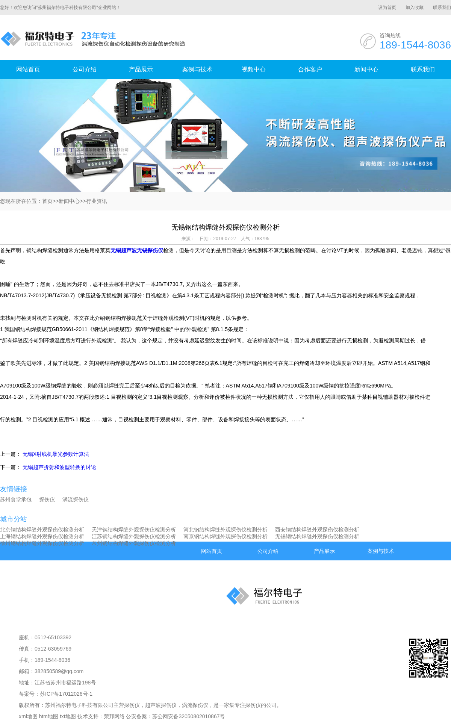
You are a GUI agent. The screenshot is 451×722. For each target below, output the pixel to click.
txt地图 (68, 716)
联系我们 (442, 7)
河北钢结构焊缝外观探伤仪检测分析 (225, 530)
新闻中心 (366, 69)
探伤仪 (47, 499)
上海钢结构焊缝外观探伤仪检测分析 (42, 536)
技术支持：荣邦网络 (101, 716)
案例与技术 (197, 69)
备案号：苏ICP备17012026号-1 (55, 694)
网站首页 (28, 69)
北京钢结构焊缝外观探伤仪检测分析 (42, 530)
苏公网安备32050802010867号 (188, 716)
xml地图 (28, 716)
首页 (47, 201)
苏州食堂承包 (16, 499)
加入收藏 (415, 7)
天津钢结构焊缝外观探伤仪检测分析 (134, 530)
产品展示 (141, 69)
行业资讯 (96, 201)
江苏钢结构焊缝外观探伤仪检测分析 (134, 536)
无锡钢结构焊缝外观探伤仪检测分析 (317, 536)
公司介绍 (85, 69)
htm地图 (48, 716)
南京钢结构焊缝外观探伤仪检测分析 (225, 536)
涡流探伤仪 (75, 499)
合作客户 (310, 69)
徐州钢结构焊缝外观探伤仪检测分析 (42, 543)
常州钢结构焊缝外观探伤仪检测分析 (134, 543)
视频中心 (254, 69)
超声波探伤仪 (161, 705)
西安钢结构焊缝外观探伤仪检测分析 (317, 530)
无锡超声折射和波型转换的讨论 (59, 467)
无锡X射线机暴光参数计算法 (56, 454)
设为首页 (387, 7)
